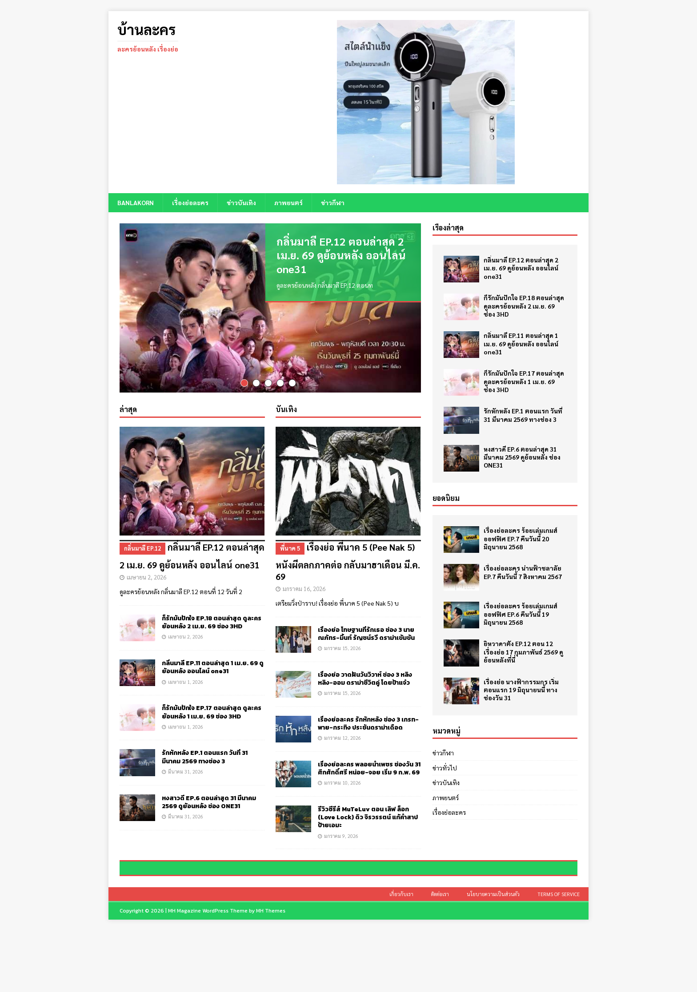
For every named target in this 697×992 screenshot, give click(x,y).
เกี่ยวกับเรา (401, 955)
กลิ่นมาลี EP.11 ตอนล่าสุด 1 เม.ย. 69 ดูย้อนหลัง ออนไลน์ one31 (213, 666)
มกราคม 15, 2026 (342, 646)
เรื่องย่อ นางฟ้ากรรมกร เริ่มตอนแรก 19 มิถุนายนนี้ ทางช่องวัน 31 (521, 689)
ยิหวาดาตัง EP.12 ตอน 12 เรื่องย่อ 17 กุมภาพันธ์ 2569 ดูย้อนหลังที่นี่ (523, 651)
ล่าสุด (128, 408)
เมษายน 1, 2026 (185, 680)
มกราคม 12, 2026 (342, 736)
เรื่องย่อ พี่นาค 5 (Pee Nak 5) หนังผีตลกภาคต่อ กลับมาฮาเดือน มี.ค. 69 (348, 560)
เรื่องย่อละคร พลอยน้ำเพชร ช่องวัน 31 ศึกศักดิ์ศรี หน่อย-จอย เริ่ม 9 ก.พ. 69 (369, 767)
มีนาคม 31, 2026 (185, 769)
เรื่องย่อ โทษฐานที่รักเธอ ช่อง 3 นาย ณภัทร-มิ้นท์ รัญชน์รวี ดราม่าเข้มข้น (366, 632)
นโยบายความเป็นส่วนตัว (493, 955)
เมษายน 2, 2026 (146, 575)
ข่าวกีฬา (332, 202)
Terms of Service (558, 955)
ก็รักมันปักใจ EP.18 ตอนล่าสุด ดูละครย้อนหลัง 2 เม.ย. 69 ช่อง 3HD (211, 621)
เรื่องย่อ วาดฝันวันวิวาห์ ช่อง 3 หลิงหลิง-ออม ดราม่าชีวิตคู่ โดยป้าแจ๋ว (365, 677)
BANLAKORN (135, 202)
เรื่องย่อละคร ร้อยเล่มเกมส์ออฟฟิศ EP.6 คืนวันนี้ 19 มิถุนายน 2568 (520, 614)
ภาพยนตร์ (288, 202)
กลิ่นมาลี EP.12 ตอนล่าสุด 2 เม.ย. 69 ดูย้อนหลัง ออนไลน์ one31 (340, 255)
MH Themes (270, 972)
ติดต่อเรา (440, 955)
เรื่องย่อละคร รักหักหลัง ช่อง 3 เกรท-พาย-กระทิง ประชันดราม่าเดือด (368, 722)
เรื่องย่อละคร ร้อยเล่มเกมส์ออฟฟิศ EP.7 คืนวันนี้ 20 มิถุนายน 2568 (520, 538)
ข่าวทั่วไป (445, 767)
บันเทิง (286, 408)
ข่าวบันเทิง (241, 202)
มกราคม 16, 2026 (304, 587)
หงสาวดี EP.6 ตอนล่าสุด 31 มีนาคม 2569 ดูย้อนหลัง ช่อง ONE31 (209, 800)
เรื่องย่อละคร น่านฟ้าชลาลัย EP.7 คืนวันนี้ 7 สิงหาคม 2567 (523, 572)
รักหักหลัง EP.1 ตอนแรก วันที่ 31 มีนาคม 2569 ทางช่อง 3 (205, 755)
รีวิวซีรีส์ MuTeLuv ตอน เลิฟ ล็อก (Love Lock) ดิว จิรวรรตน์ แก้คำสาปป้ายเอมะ (368, 816)
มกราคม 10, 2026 (342, 781)
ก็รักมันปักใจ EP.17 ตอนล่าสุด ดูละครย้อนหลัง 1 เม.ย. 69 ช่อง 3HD (211, 710)
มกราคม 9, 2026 (341, 834)
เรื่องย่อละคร (190, 202)
